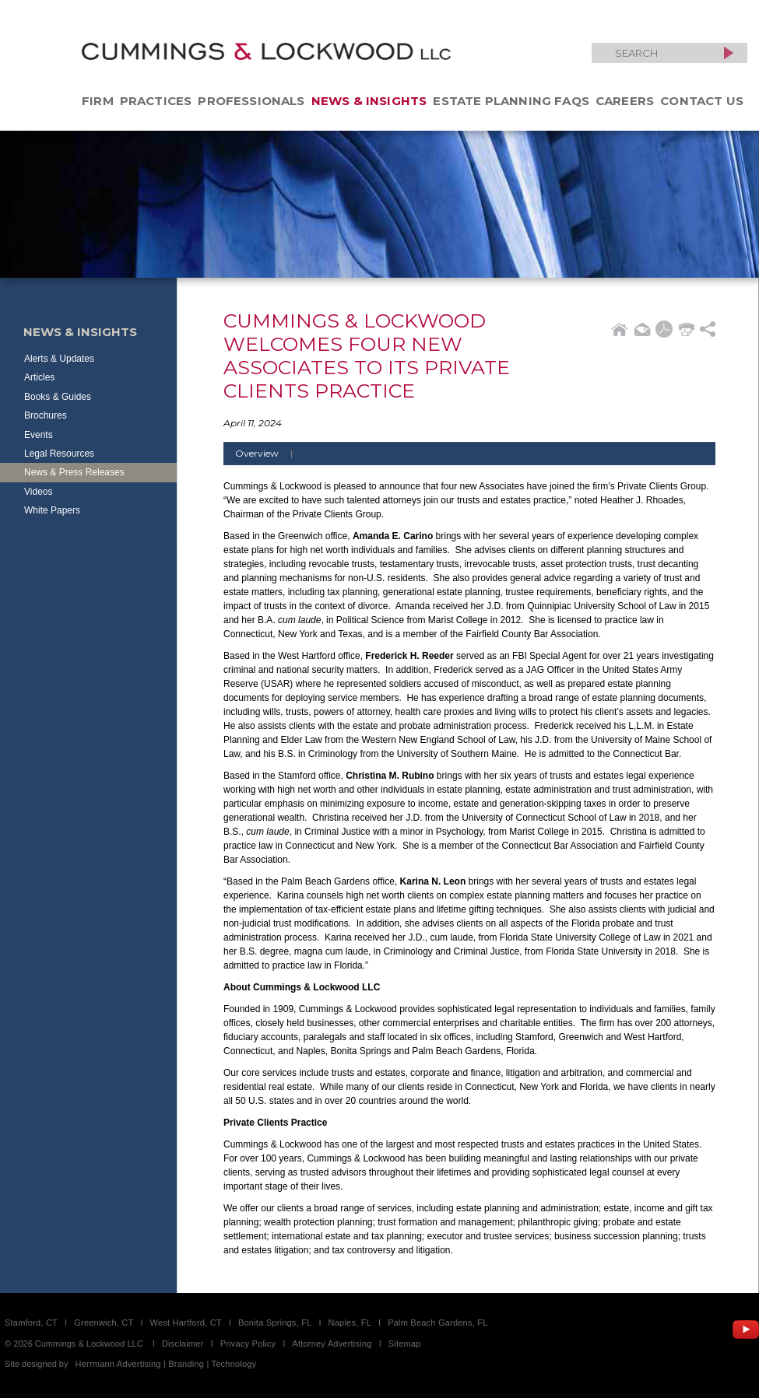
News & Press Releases (74, 472)
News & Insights (369, 100)
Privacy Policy (248, 1343)
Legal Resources (59, 453)
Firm (98, 100)
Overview (269, 453)
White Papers (52, 510)
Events (38, 434)
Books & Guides (57, 396)
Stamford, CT (31, 1322)
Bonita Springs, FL (274, 1322)
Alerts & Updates (59, 358)
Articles (39, 377)
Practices (156, 100)
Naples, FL (350, 1322)
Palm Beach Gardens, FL (437, 1322)
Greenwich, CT (103, 1322)
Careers (625, 100)
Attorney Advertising (331, 1343)
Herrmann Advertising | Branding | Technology (166, 1363)
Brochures (45, 415)
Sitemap (404, 1343)
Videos (38, 491)
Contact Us (701, 100)
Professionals (251, 100)
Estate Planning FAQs (511, 100)
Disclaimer (183, 1343)
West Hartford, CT (186, 1322)
